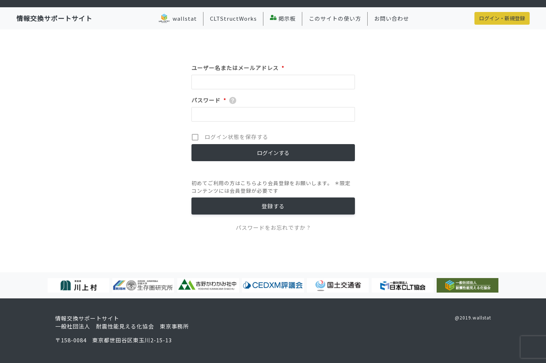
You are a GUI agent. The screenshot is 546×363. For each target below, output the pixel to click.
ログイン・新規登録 (502, 18)
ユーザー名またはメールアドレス (237, 68)
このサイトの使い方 (335, 18)
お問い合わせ (391, 18)
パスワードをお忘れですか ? (273, 227)
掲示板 (283, 18)
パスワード (208, 100)
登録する (273, 206)
